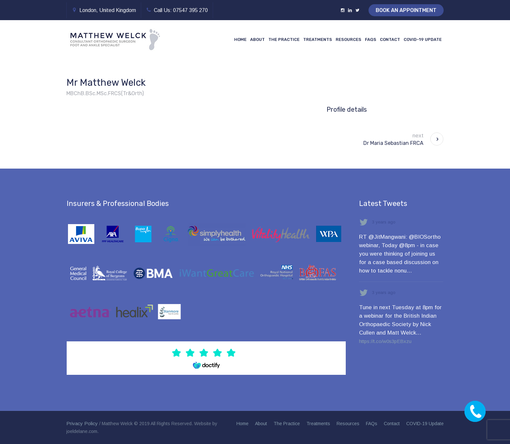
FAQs (371, 423)
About (261, 423)
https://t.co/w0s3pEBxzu (385, 341)
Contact (392, 423)
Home (242, 423)
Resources (348, 423)
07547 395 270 (190, 10)
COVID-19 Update (425, 423)
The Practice (287, 423)
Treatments (318, 423)
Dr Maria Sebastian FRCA (393, 143)
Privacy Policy (82, 423)
